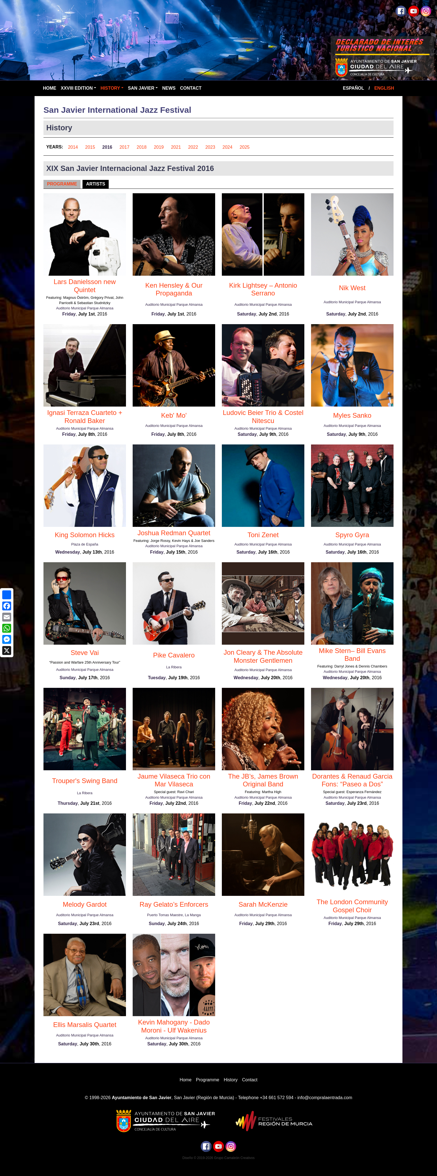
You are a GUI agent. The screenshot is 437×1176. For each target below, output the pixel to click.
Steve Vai (85, 652)
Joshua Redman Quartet (173, 533)
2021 (176, 147)
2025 (245, 147)
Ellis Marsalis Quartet (84, 1024)
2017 (125, 147)
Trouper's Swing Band (84, 780)
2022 (193, 147)
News (169, 88)
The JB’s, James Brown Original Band (263, 780)
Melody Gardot (84, 904)
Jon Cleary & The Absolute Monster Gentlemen (263, 656)
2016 (107, 147)
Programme (62, 184)
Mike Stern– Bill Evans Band (352, 654)
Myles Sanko (352, 415)
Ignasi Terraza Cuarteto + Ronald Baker (84, 416)
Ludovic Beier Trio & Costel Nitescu (263, 416)
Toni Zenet (263, 535)
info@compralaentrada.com (324, 1097)
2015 (90, 147)
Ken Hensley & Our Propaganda (173, 289)
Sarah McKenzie (263, 904)
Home (49, 88)
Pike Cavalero (174, 655)
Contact (190, 88)
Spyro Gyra (352, 535)
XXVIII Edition (77, 88)
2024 (227, 147)
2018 (142, 147)
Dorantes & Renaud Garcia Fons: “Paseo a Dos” (352, 780)
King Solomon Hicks (85, 535)
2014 (73, 147)
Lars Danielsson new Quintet (85, 286)
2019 (159, 147)
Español (353, 88)
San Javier (141, 88)
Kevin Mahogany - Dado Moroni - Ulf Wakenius (174, 1026)
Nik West (352, 288)
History (110, 88)
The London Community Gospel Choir (352, 906)
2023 (210, 147)
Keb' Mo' (174, 415)
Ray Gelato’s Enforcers (174, 904)
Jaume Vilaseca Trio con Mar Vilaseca (173, 780)
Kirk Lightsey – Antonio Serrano (263, 289)
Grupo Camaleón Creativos (234, 1158)
